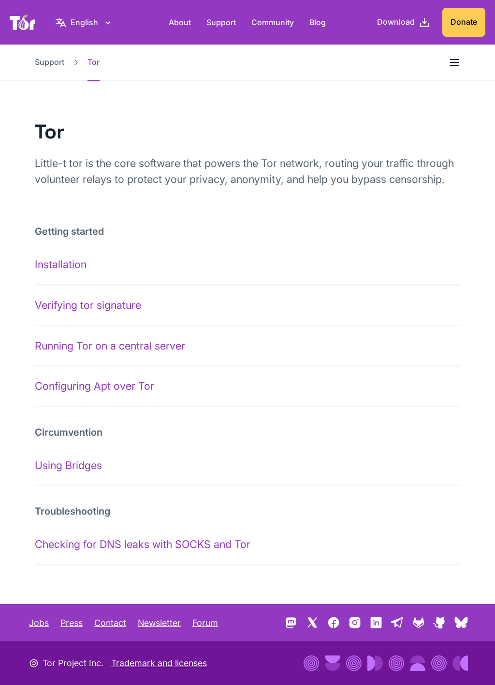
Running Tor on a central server (110, 345)
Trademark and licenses (159, 663)
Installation (61, 264)
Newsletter (159, 623)
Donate (464, 22)
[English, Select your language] (84, 22)
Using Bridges (68, 465)
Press (71, 623)
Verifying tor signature (88, 305)
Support (221, 22)
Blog (317, 22)
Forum (205, 623)
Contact (110, 623)
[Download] (403, 22)
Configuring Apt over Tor (94, 386)
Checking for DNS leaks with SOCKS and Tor (142, 544)
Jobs (39, 623)
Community (272, 22)
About (180, 22)
